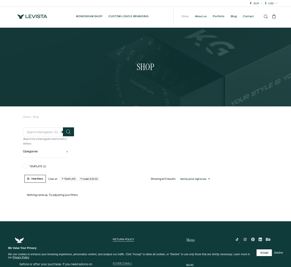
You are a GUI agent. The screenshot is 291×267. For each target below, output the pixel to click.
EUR (258, 3)
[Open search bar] (266, 17)
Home (26, 97)
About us (201, 17)
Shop (185, 17)
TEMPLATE (131, 112)
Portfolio (218, 17)
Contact (248, 17)
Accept (264, 252)
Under (151, 112)
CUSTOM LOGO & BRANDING (128, 17)
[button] (123, 197)
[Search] (68, 112)
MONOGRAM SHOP (89, 17)
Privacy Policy (21, 257)
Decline (278, 252)
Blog (234, 17)
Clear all (114, 112)
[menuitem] (256, 3)
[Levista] (30, 17)
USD (272, 3)
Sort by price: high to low (248, 112)
